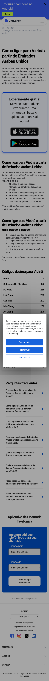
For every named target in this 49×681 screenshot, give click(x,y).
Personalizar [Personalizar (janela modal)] (24, 358)
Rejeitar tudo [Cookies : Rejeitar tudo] (24, 350)
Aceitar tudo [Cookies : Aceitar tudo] (24, 342)
